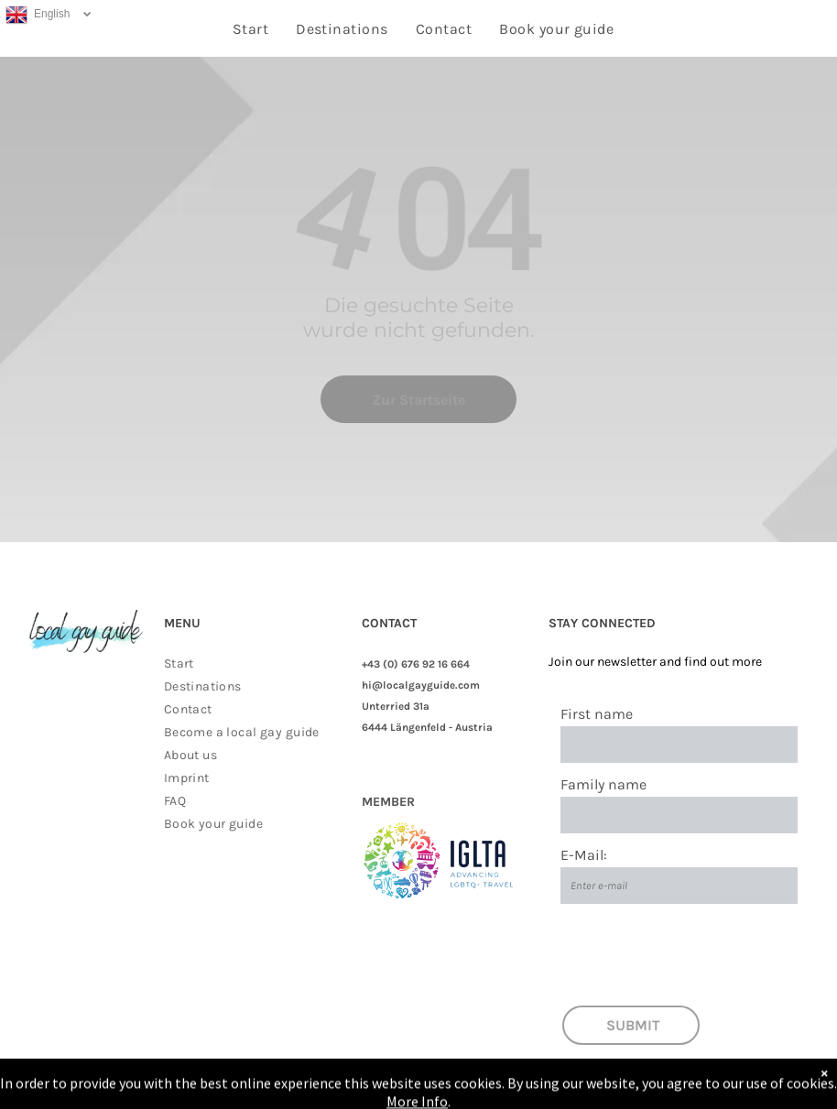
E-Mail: (583, 855)
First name (596, 714)
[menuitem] (250, 29)
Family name (603, 784)
